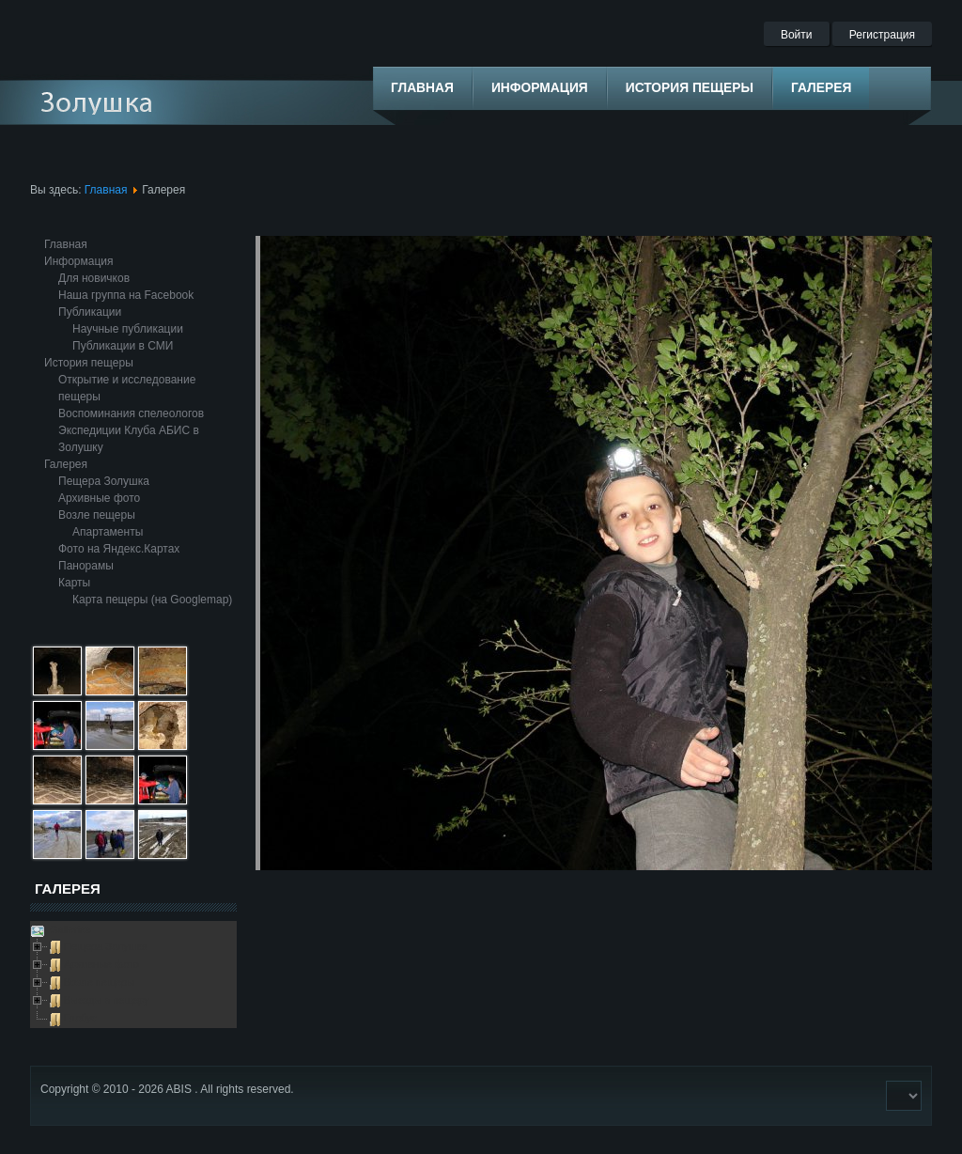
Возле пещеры (96, 515)
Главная (106, 189)
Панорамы (86, 565)
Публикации (89, 312)
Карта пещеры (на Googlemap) (152, 599)
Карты (74, 582)
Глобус (80, 1017)
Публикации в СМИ (122, 345)
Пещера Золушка (103, 481)
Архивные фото (99, 498)
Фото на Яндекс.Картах (118, 548)
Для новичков (94, 278)
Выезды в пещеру (106, 1000)
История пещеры (88, 362)
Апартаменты (107, 531)
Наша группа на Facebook (126, 295)
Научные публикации (127, 328)
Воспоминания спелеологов (131, 413)
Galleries (68, 929)
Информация (78, 261)
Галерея (65, 464)
